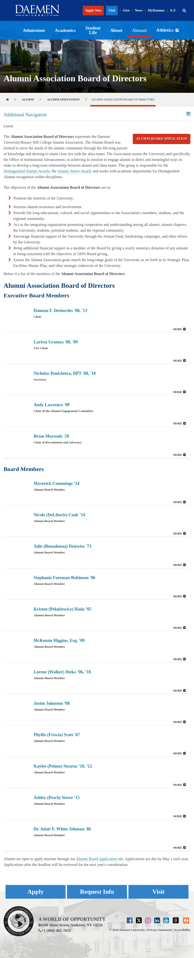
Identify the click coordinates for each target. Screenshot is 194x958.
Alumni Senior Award (74, 171)
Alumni (139, 30)
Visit (112, 10)
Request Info (97, 891)
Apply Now (93, 10)
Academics (65, 30)
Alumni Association (63, 99)
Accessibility (182, 930)
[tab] (97, 317)
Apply (35, 891)
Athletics (165, 30)
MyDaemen (156, 10)
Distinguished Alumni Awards (27, 171)
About (116, 30)
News (139, 10)
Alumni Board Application (161, 139)
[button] (184, 10)
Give (126, 10)
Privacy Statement (159, 930)
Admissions (34, 30)
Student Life (93, 30)
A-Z (173, 10)
